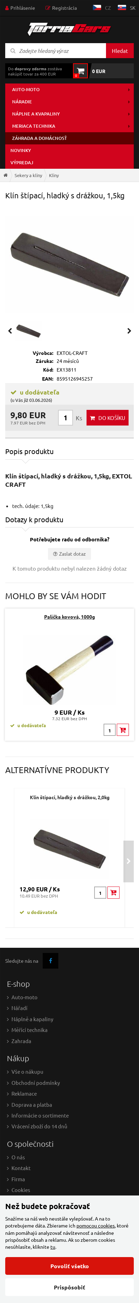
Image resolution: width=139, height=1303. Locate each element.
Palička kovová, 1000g (69, 616)
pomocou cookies (95, 1225)
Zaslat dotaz (72, 553)
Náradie (22, 101)
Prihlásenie (22, 8)
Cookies (20, 1189)
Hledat (120, 50)
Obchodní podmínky (35, 1082)
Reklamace (24, 1093)
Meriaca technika (33, 126)
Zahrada (21, 1041)
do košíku (111, 417)
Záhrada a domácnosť (39, 138)
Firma (18, 1179)
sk (133, 8)
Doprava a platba (31, 1104)
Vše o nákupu (27, 1071)
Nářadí (19, 1007)
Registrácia (64, 8)
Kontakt (21, 1168)
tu (52, 1247)
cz (108, 8)
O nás (18, 1157)
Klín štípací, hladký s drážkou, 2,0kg (69, 797)
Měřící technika (29, 1029)
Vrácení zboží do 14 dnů (39, 1126)
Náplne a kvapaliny (36, 114)
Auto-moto (26, 89)
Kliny (54, 175)
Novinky (20, 150)
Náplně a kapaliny (32, 1019)
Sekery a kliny (28, 175)
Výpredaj (21, 162)
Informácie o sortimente (40, 1115)
